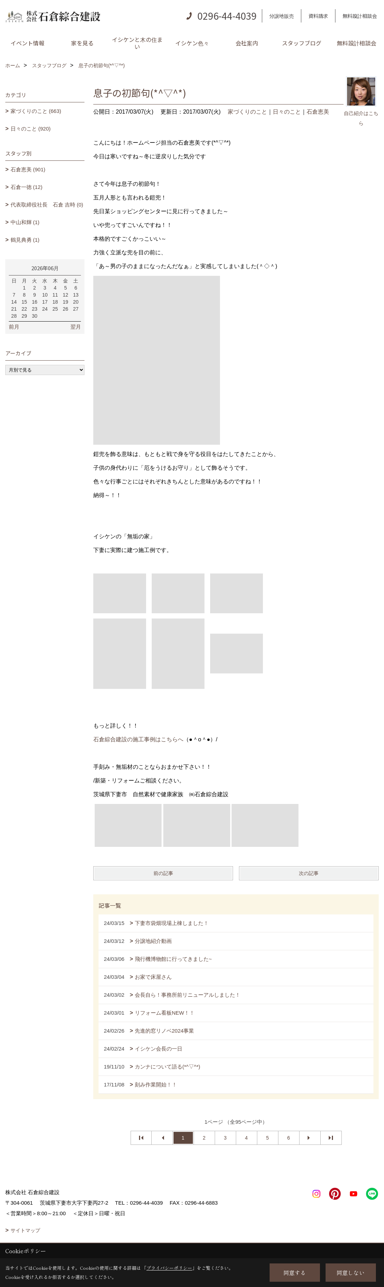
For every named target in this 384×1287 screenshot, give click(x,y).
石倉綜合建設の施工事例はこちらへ (138, 739)
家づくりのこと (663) (36, 111)
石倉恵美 (318, 112)
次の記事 (309, 873)
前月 (14, 327)
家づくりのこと (247, 112)
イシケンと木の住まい (137, 43)
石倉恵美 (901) (28, 169)
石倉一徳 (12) (27, 187)
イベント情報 (27, 43)
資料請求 (318, 15)
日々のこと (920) (31, 129)
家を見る (82, 43)
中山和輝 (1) (25, 222)
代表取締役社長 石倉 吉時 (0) (47, 205)
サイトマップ (25, 1230)
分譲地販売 (281, 15)
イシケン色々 (192, 43)
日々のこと (287, 112)
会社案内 (246, 43)
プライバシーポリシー (169, 1267)
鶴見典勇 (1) (25, 240)
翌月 (75, 327)
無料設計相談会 (359, 15)
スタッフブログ (301, 43)
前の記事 (163, 873)
